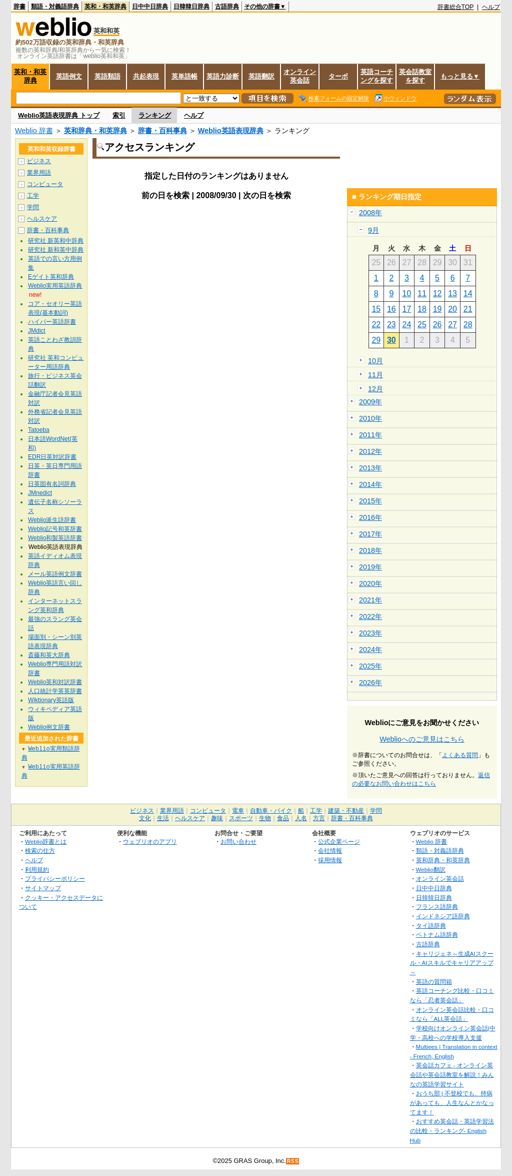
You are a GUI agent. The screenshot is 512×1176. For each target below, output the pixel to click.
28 (468, 324)
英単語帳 (185, 76)
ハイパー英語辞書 (52, 321)
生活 (163, 818)
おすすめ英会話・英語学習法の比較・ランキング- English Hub (452, 1130)
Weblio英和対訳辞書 (55, 682)
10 (407, 293)
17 (407, 309)
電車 (238, 811)
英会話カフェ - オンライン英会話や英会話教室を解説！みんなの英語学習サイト (452, 1074)
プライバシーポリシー (55, 878)
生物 (265, 818)
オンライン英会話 (300, 76)
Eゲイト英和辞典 (51, 276)
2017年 (370, 534)
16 (391, 309)
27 (452, 324)
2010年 (370, 418)
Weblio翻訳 (431, 869)
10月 (375, 361)
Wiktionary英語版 (51, 700)
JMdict (37, 330)
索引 (119, 115)
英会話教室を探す (415, 76)
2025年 (370, 666)
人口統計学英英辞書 (55, 691)
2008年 (370, 213)
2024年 (370, 650)
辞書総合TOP (456, 7)
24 (407, 324)
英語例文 (69, 76)
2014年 (370, 484)
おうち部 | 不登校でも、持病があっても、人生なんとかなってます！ (452, 1102)
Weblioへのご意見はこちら (422, 739)
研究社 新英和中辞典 (56, 240)
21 (468, 309)
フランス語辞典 (437, 906)
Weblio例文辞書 (49, 727)
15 (376, 309)
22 (376, 324)
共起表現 (146, 76)
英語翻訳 (261, 76)
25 (422, 324)
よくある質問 (460, 755)
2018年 (370, 550)
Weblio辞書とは (45, 841)
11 (422, 293)
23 (391, 324)
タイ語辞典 (431, 925)
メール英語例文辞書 (55, 573)
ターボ (338, 76)
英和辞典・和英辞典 (95, 131)
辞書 (20, 7)
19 (437, 309)
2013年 (370, 468)
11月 (375, 375)
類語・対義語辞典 (55, 7)
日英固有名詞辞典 (52, 483)
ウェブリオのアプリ (150, 841)
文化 (145, 818)
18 (422, 309)
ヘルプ (491, 7)
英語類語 (107, 76)
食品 (283, 818)
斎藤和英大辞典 (49, 655)
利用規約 (37, 869)
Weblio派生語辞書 (52, 519)
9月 (373, 230)
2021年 (370, 600)
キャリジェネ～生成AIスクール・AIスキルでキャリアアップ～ (452, 962)
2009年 (370, 402)
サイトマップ (43, 888)
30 (391, 340)
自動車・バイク (271, 811)
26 (437, 324)
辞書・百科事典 (162, 131)
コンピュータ (45, 184)
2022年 (370, 617)
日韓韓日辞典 (192, 7)
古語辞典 (227, 7)
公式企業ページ (339, 841)
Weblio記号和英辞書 (55, 528)
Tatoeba (39, 429)
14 (468, 293)
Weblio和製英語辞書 (55, 537)
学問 (33, 207)
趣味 (217, 818)
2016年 (370, 517)
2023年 (370, 633)
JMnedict (40, 492)
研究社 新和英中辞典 (56, 249)
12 (437, 293)
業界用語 (39, 172)
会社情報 (330, 850)
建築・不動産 (346, 811)
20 (452, 309)
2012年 (370, 451)
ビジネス (39, 161)
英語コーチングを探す (376, 76)
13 (452, 293)
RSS (293, 1161)
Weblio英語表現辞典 (231, 131)
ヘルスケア (42, 218)
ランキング (154, 115)
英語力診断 (222, 76)
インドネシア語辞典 (443, 916)
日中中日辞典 (150, 7)
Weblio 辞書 (34, 131)
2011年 (370, 435)
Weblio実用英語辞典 (55, 285)
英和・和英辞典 (105, 7)
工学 (33, 195)
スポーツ (241, 818)
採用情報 (330, 860)
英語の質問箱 (434, 981)
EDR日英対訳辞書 (52, 456)
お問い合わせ (238, 841)
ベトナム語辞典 (437, 934)
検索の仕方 (40, 850)
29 (376, 340)
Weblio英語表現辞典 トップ (59, 115)
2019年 (370, 567)
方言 (319, 818)
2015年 (370, 501)
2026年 (370, 683)
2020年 (370, 583)
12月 (375, 389)
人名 (301, 818)
